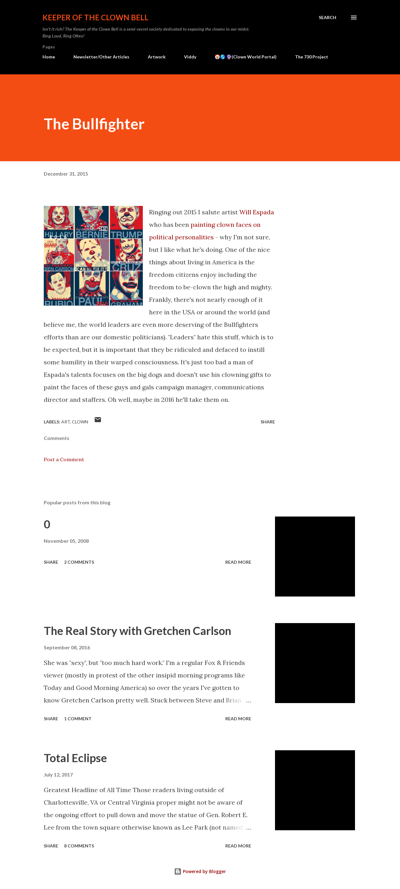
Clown (80, 421)
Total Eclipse (75, 758)
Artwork (157, 56)
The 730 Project (311, 56)
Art (65, 421)
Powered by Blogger (200, 871)
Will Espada (256, 212)
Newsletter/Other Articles (101, 56)
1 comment (78, 718)
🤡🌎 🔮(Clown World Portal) (246, 56)
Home (48, 56)
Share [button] (268, 421)
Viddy (190, 56)
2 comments (79, 562)
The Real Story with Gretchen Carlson (137, 630)
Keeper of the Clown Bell (95, 17)
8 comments (79, 845)
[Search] (327, 17)
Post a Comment (64, 459)
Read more (238, 562)
